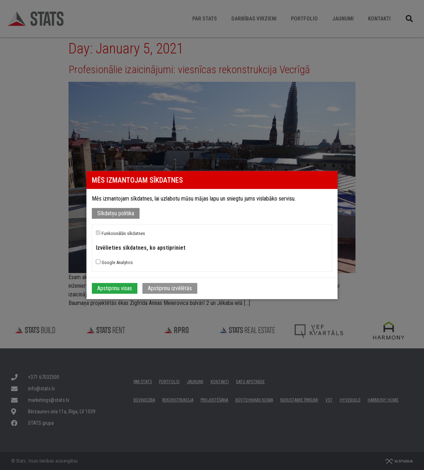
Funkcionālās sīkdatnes (120, 233)
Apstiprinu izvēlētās (170, 288)
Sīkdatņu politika (115, 213)
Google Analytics (114, 262)
